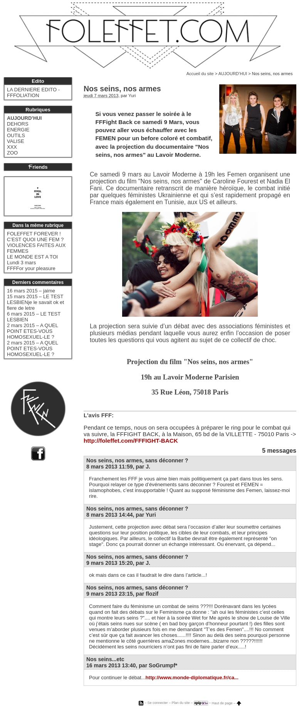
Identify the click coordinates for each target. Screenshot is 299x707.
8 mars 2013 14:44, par (121, 515)
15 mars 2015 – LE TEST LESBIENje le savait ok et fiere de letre (35, 302)
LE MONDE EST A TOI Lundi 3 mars (32, 259)
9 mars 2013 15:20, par (118, 563)
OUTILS (16, 135)
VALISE (15, 141)
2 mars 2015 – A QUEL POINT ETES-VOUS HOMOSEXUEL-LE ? (32, 331)
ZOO (12, 153)
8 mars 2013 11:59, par (118, 466)
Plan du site (180, 703)
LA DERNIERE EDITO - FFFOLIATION (33, 92)
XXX (12, 147)
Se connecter (157, 703)
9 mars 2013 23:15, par (122, 594)
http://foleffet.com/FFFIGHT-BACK (131, 440)
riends (37, 167)
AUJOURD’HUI (232, 73)
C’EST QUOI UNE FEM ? (35, 239)
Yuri (132, 95)
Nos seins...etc (105, 659)
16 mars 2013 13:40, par (131, 665)
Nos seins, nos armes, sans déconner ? (137, 460)
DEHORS (18, 124)
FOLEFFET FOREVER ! (34, 234)
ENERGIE (18, 130)
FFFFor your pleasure (31, 268)
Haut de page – (226, 703)
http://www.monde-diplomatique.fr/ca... (192, 677)
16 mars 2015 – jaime (31, 291)
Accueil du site (200, 73)
